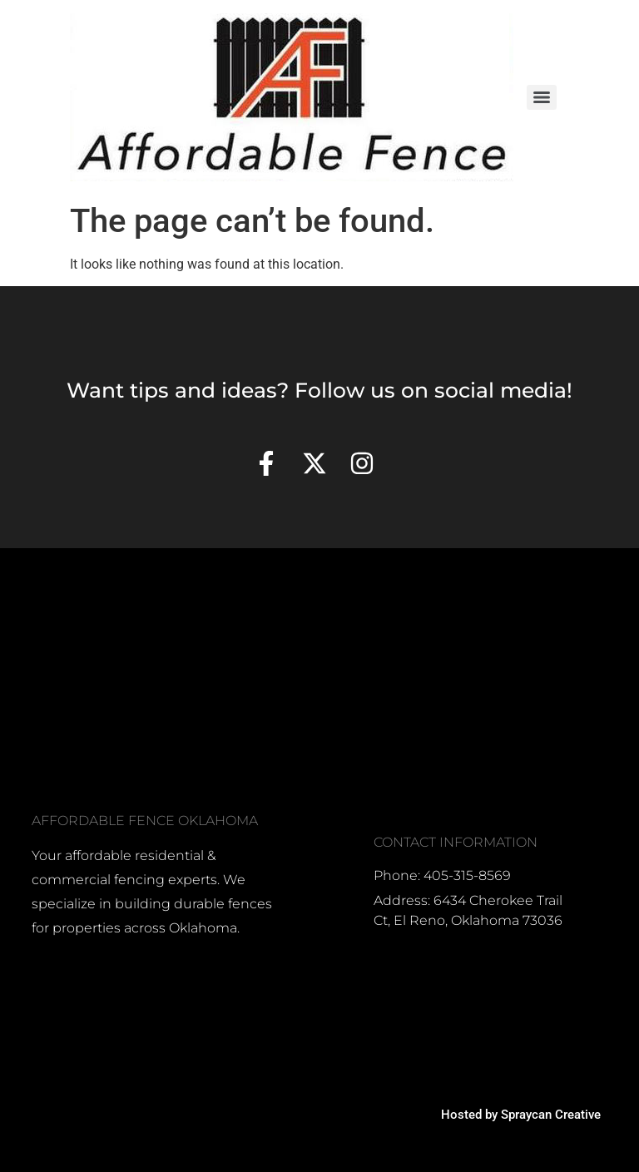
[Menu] (542, 97)
